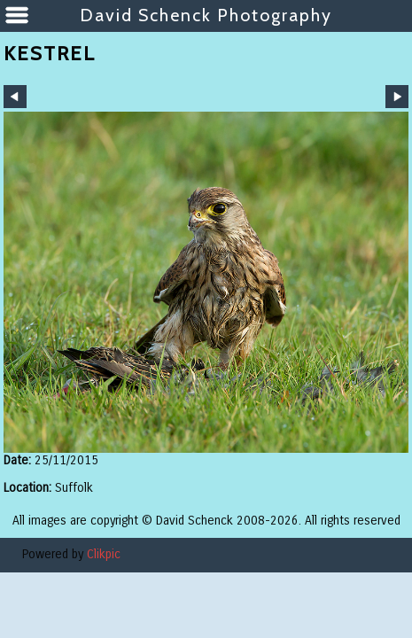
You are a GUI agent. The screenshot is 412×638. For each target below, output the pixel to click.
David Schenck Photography (206, 15)
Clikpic (103, 554)
